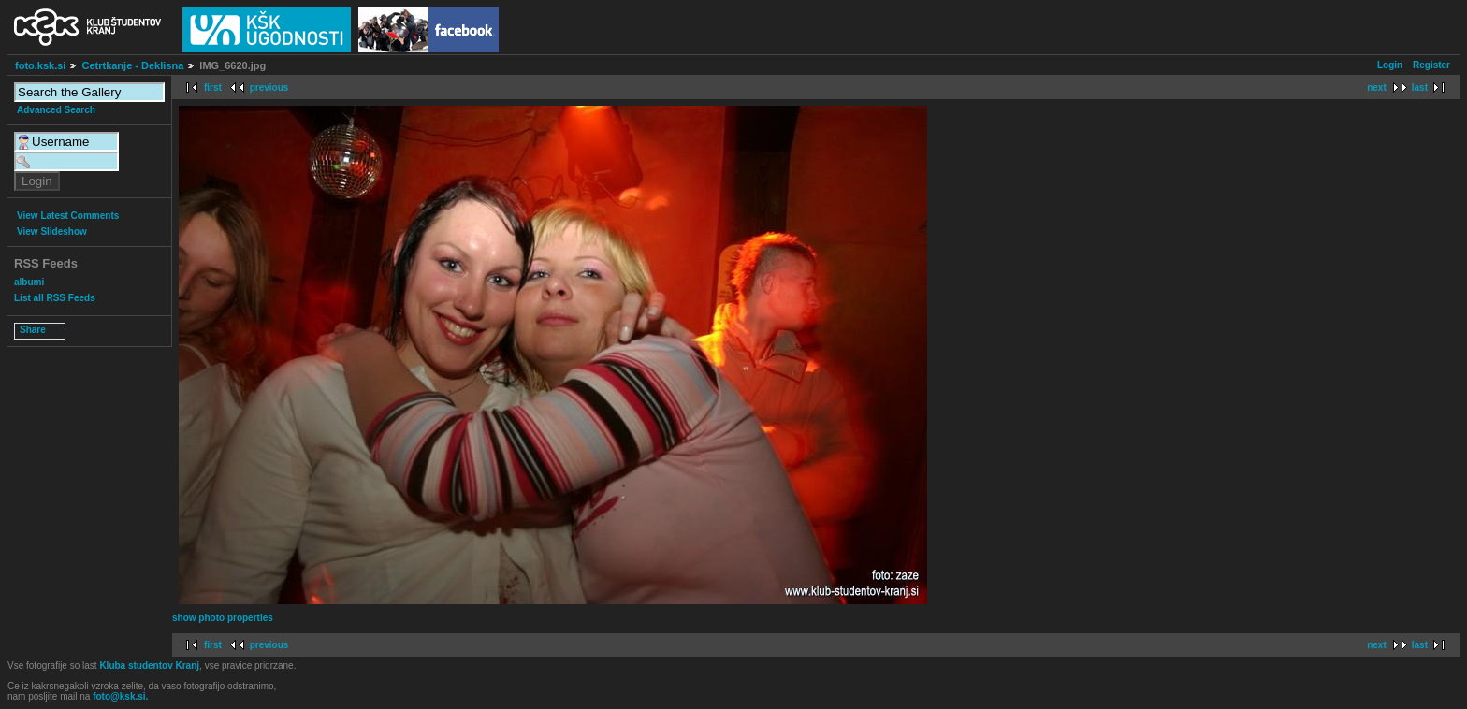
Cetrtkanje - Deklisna (132, 65)
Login (1389, 65)
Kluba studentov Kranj (149, 665)
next (1377, 87)
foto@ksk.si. (120, 696)
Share (33, 330)
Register (1431, 65)
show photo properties (222, 618)
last (1420, 87)
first (213, 87)
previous (269, 87)
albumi (29, 282)
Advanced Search (56, 110)
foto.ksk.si (40, 65)
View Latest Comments (68, 215)
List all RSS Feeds (54, 298)
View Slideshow (52, 231)
